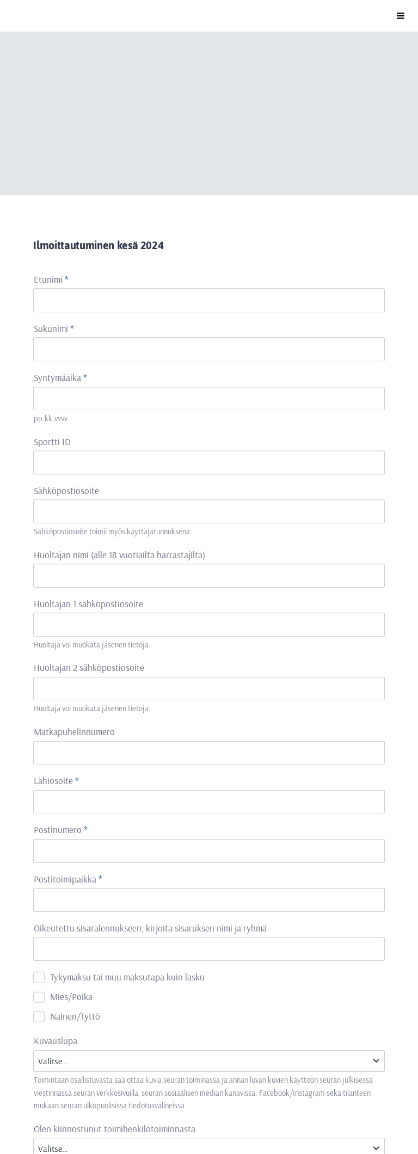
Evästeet (123, 1120)
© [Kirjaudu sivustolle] (37, 1098)
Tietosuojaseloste (66, 1120)
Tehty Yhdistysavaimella (223, 1119)
